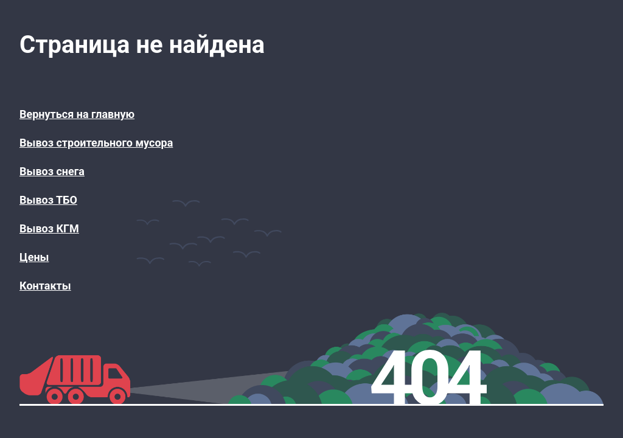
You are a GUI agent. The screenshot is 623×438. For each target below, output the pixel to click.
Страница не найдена (142, 44)
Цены (34, 257)
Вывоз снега (52, 171)
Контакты (45, 285)
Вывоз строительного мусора (96, 142)
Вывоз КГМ (49, 228)
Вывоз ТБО (48, 199)
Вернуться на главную (76, 114)
